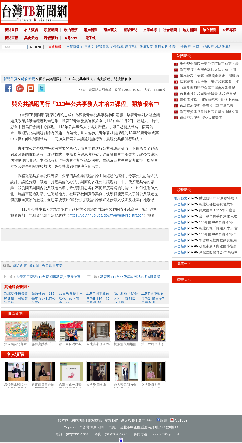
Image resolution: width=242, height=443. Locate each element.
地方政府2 (222, 46)
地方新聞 (190, 30)
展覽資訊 (102, 46)
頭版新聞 (51, 30)
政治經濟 (71, 30)
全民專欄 (229, 30)
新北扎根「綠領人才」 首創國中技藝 (126, 298)
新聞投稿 (128, 420)
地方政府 (207, 46)
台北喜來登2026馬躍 (98, 344)
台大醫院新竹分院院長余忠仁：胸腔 (126, 387)
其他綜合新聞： (17, 287)
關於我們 (111, 420)
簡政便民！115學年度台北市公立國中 (43, 298)
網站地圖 (78, 420)
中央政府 (184, 46)
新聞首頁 (11, 30)
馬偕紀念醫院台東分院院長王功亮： (16, 387)
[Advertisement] (85, 63)
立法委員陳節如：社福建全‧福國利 (98, 387)
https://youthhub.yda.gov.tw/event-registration (106, 215)
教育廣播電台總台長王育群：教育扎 (44, 387)
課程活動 (51, 38)
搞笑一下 (184, 264)
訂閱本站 (61, 420)
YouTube (178, 420)
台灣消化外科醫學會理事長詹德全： (71, 387)
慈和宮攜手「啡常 (44, 344)
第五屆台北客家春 (16, 344)
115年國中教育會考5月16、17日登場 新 (98, 298)
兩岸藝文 (110, 30)
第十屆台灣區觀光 (71, 344)
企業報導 (150, 30)
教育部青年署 (52, 265)
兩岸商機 (72, 46)
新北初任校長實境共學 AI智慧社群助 (16, 298)
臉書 (161, 420)
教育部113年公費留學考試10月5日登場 (130, 277)
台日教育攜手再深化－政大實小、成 (71, 298)
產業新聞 (130, 30)
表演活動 (131, 46)
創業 (172, 46)
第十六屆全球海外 (153, 344)
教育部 (34, 265)
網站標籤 (95, 420)
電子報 (90, 38)
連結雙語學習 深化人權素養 (201, 118)
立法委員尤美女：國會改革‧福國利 (153, 387)
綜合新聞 (209, 30)
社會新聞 (170, 30)
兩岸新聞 (90, 30)
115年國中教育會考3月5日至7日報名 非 (152, 298)
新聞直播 (11, 38)
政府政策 (146, 46)
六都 (195, 46)
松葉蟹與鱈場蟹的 (126, 344)
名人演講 (31, 30)
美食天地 (31, 38)
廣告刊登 (145, 420)
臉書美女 (184, 279)
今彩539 (70, 38)
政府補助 (161, 46)
